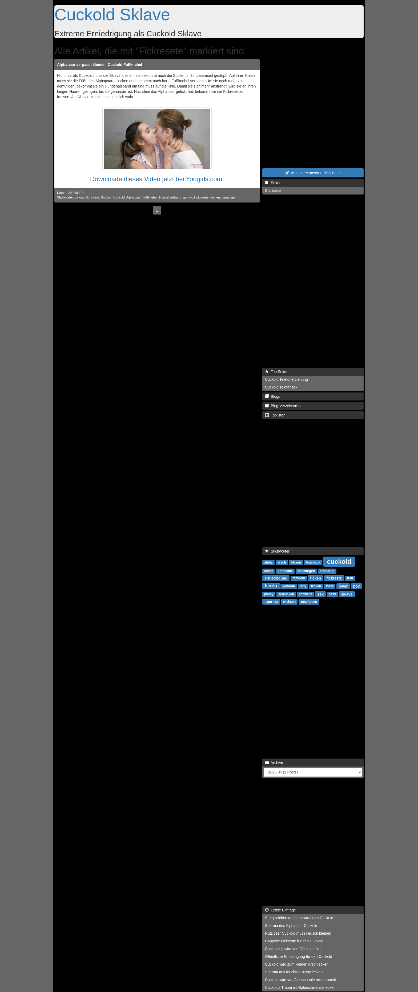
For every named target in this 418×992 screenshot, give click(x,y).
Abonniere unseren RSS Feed (313, 173)
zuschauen (308, 602)
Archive (274, 762)
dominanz (285, 571)
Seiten (273, 183)
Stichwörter (277, 551)
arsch (282, 562)
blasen (296, 562)
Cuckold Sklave (112, 14)
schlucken (286, 594)
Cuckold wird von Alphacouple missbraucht (300, 980)
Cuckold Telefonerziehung (286, 379)
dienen (215, 197)
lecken (316, 586)
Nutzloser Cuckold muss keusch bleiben (298, 933)
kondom (289, 586)
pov (356, 586)
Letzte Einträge (280, 910)
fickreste (334, 578)
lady (303, 586)
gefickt (187, 197)
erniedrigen (306, 571)
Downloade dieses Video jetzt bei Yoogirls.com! (157, 178)
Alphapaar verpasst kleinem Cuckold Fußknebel (99, 64)
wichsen (289, 602)
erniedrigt (327, 571)
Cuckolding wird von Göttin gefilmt (293, 949)
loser (329, 586)
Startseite (273, 190)
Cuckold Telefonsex (281, 387)
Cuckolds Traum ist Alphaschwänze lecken (300, 987)
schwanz (305, 594)
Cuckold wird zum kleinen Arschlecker (296, 964)
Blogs (272, 396)
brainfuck (313, 562)
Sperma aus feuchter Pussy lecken (294, 972)
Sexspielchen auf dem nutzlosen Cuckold (299, 918)
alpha (268, 562)
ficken (315, 578)
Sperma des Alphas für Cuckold (291, 925)
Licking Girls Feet (87, 197)
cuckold (339, 561)
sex (320, 594)
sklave (347, 594)
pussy (269, 594)
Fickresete (201, 197)
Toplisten (275, 415)
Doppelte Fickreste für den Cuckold (294, 941)
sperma (271, 601)
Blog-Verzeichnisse (284, 406)
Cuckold (119, 197)
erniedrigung (275, 578)
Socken (106, 197)
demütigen (229, 197)
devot (268, 571)
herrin (271, 586)
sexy (332, 594)
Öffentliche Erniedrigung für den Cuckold (298, 956)
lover (343, 586)
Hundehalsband (170, 197)
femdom (298, 578)
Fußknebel (149, 197)
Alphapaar (133, 197)
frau (350, 578)
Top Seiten (276, 372)
